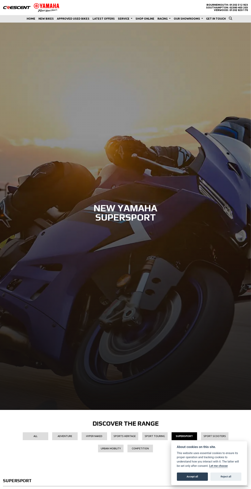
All (35, 436)
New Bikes (46, 18)
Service (124, 18)
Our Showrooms (187, 18)
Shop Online (145, 18)
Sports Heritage (125, 436)
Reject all (226, 476)
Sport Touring (155, 436)
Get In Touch (216, 18)
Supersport (184, 436)
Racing (162, 18)
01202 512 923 (238, 5)
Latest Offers (104, 18)
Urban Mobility (111, 448)
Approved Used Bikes (73, 18)
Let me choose (218, 466)
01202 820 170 (238, 10)
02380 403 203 (238, 7)
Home (31, 18)
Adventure (65, 436)
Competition (140, 448)
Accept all (192, 476)
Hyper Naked (94, 436)
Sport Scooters (215, 436)
